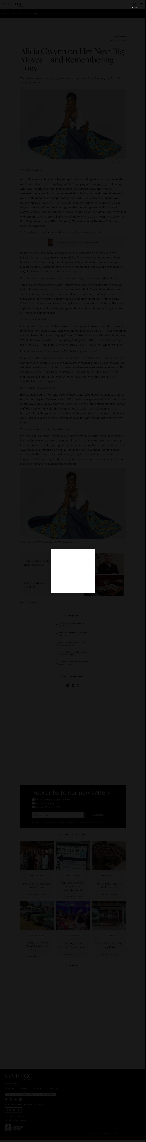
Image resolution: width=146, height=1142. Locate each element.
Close (135, 7)
